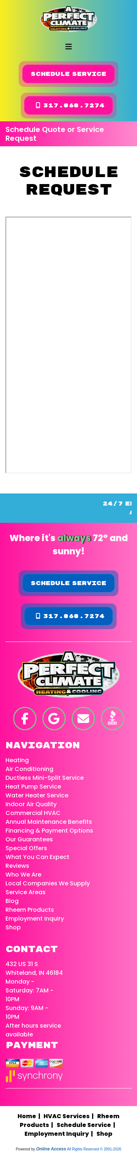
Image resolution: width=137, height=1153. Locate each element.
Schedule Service (68, 74)
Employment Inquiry (34, 918)
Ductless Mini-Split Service (44, 778)
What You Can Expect (37, 857)
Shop (13, 927)
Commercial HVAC (33, 813)
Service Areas (25, 892)
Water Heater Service (36, 795)
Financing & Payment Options (49, 830)
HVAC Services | (69, 1116)
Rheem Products (29, 910)
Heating (17, 760)
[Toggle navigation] (69, 46)
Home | (30, 1116)
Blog (12, 901)
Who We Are (23, 874)
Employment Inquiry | (59, 1134)
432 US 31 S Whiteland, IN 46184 (34, 968)
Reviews (17, 866)
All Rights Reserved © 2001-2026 (94, 1149)
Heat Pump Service (33, 786)
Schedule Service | (87, 1125)
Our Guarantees (29, 839)
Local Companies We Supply (47, 883)
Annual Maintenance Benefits (48, 822)
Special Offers (26, 848)
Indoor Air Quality (31, 804)
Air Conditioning (29, 769)
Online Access (51, 1149)
